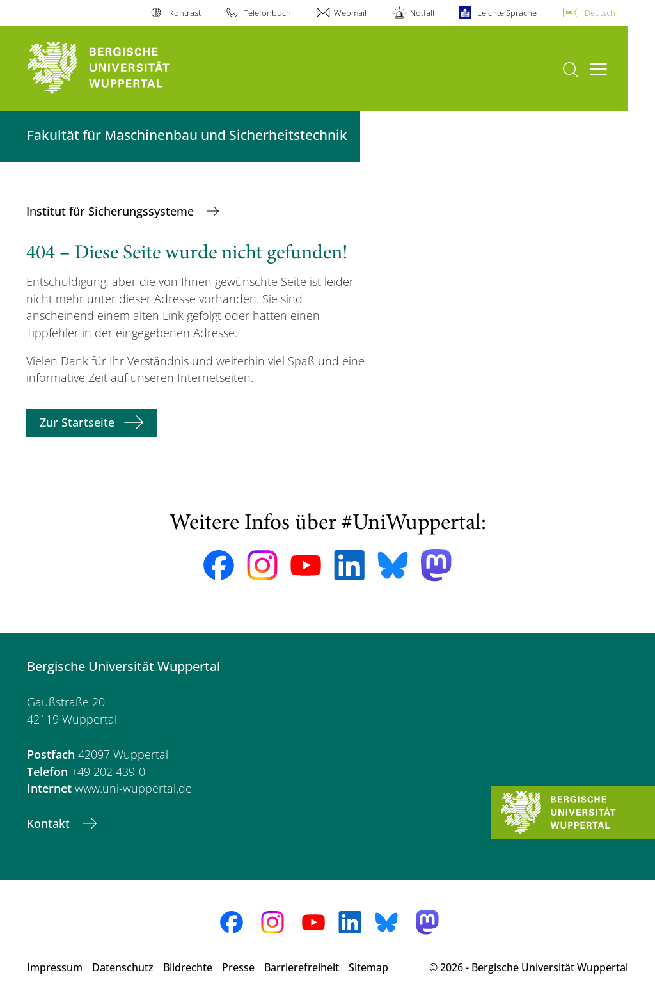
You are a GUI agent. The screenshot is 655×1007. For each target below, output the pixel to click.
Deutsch (600, 13)
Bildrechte (187, 967)
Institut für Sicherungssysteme (111, 211)
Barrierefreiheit (301, 967)
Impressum (55, 967)
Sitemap (368, 967)
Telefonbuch (267, 13)
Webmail (350, 13)
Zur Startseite (77, 422)
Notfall (422, 13)
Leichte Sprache (507, 13)
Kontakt (50, 823)
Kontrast (185, 13)
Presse (238, 967)
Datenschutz (123, 967)
